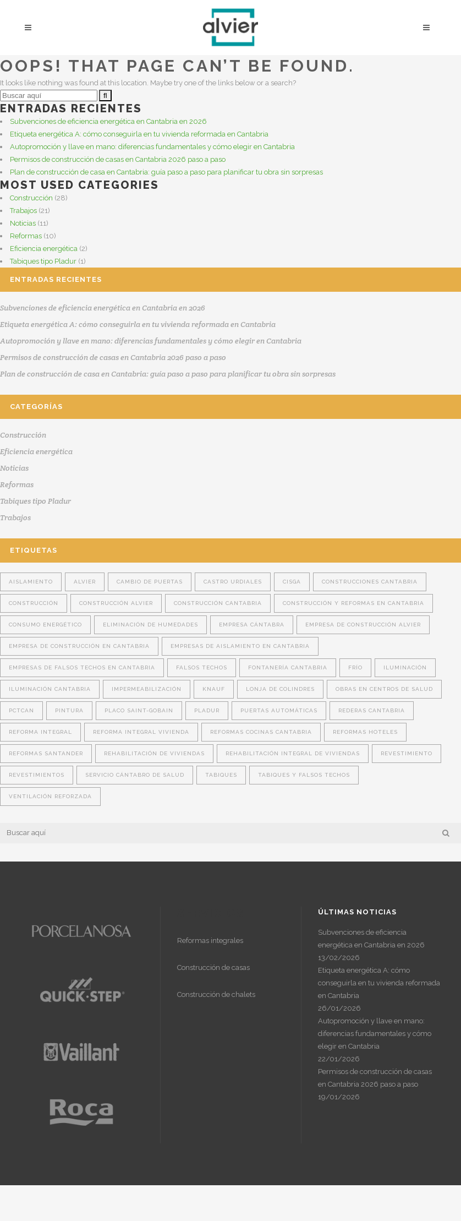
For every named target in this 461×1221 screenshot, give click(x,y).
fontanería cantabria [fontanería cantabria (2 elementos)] (287, 667)
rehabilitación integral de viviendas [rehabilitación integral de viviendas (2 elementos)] (293, 753)
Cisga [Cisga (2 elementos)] (292, 582)
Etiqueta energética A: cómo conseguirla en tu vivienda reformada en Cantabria (139, 134)
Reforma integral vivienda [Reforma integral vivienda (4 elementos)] (141, 732)
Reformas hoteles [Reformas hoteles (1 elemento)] (365, 732)
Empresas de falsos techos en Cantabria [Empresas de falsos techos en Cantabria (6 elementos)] (82, 667)
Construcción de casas (213, 967)
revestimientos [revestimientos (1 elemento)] (36, 775)
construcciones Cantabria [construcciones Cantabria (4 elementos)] (370, 582)
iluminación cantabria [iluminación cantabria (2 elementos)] (50, 689)
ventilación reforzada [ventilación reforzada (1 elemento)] (50, 796)
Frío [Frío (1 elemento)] (355, 667)
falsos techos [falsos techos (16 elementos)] (201, 667)
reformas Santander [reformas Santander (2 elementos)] (46, 753)
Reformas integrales (210, 940)
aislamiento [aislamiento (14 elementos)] (31, 582)
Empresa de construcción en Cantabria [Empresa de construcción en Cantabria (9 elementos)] (79, 646)
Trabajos (23, 210)
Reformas (26, 236)
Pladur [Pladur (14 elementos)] (206, 710)
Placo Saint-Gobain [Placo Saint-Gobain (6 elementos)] (139, 710)
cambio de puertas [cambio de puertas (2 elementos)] (150, 582)
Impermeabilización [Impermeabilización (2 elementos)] (147, 689)
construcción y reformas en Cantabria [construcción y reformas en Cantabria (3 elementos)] (353, 603)
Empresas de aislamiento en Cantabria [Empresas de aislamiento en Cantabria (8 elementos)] (240, 646)
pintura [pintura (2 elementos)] (69, 710)
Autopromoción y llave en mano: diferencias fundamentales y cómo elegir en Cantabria (152, 147)
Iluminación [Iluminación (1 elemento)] (405, 667)
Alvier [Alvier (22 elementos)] (85, 582)
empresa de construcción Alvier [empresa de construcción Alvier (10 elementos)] (363, 625)
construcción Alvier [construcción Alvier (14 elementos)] (116, 603)
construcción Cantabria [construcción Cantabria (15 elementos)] (218, 603)
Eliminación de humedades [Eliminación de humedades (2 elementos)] (150, 625)
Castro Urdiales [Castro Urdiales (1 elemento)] (233, 582)
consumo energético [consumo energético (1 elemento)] (45, 625)
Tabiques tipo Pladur (43, 261)
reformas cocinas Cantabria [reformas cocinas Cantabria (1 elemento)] (261, 732)
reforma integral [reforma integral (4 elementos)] (40, 732)
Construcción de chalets (216, 994)
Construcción (31, 198)
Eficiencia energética (44, 248)
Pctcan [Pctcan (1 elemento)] (21, 710)
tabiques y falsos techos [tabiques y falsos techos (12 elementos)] (304, 775)
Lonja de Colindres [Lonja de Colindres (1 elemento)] (280, 689)
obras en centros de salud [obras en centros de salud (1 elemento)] (384, 689)
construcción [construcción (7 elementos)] (33, 603)
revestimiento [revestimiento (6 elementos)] (406, 753)
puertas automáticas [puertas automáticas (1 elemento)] (278, 710)
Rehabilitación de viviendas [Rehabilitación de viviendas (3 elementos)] (154, 753)
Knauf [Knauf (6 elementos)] (213, 689)
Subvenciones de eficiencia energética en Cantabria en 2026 (108, 121)
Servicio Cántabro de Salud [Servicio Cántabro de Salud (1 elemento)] (134, 775)
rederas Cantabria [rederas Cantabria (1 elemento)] (371, 710)
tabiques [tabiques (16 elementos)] (221, 775)
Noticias (23, 223)
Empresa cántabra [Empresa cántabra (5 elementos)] (251, 625)
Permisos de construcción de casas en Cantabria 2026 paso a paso (118, 159)
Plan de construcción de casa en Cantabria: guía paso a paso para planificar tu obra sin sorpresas (166, 172)
